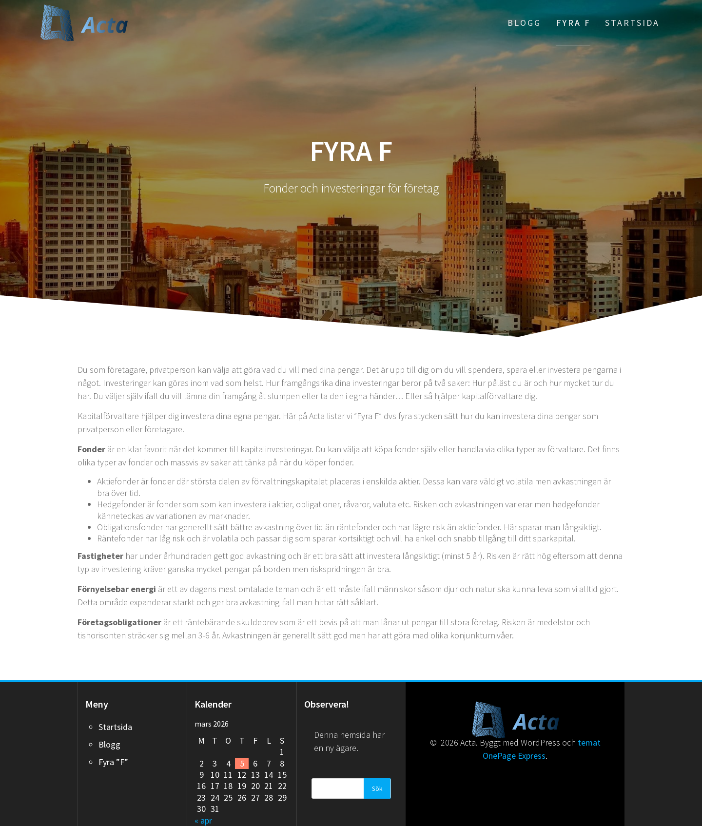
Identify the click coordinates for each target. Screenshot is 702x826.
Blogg (524, 22)
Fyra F (573, 22)
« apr (203, 820)
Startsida (632, 22)
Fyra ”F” (113, 762)
